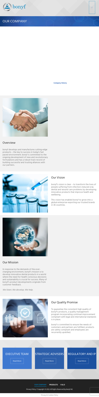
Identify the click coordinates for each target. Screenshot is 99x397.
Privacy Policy (31, 389)
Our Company (40, 384)
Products (53, 384)
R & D (63, 384)
